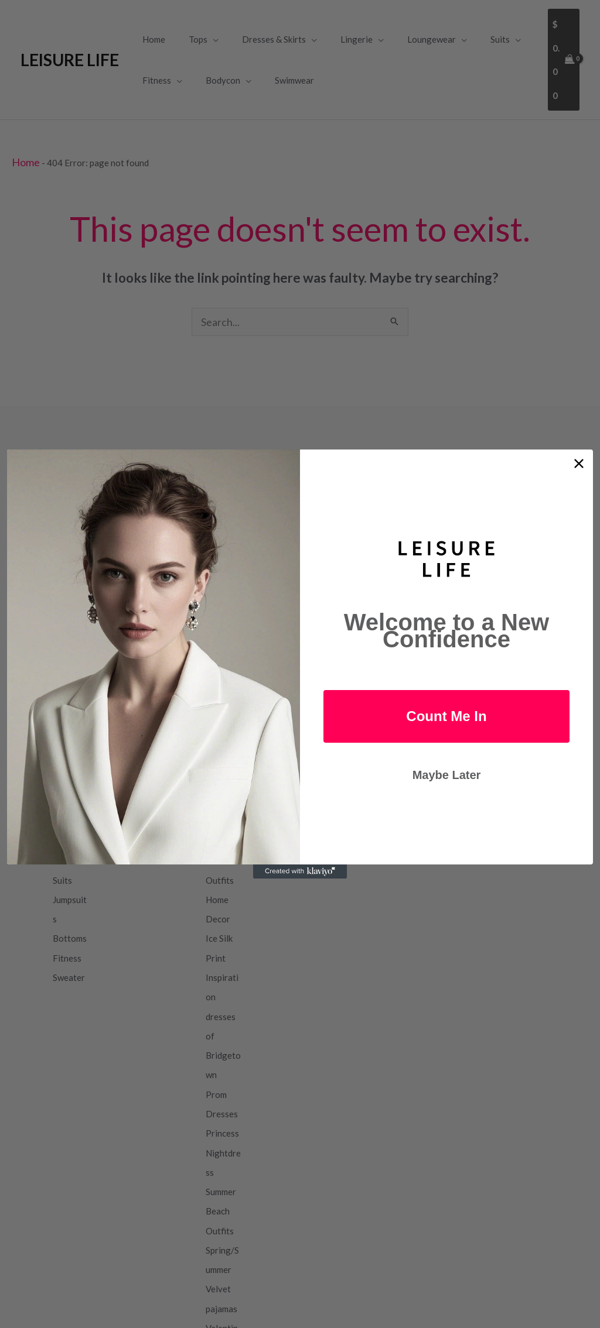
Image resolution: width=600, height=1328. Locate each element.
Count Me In (446, 716)
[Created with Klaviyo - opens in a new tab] (300, 871)
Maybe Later (446, 774)
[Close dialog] (579, 463)
